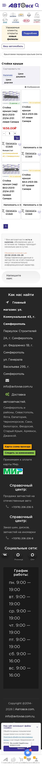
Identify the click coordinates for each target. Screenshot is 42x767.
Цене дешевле (20, 75)
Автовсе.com (24, 709)
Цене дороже (8, 81)
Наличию (8, 75)
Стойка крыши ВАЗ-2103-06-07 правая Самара (30, 182)
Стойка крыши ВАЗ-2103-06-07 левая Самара (30, 114)
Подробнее (30, 33)
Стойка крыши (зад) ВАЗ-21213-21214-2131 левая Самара (11, 115)
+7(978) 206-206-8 (18, 539)
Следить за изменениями (19, 453)
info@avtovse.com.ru (17, 386)
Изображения (32, 87)
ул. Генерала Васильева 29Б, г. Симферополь (16, 366)
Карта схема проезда (17, 447)
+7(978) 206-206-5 (18, 507)
